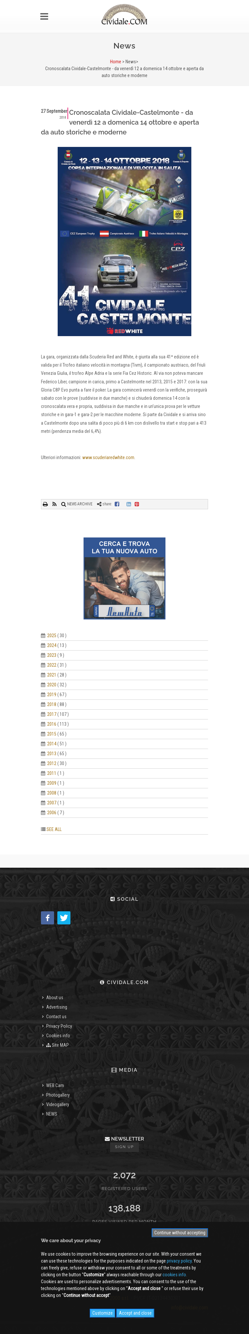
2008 (51, 793)
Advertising (56, 1007)
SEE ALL (54, 829)
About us (54, 997)
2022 (51, 665)
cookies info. (175, 1274)
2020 (51, 684)
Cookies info (58, 1035)
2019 (51, 694)
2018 (51, 704)
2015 (51, 734)
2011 (51, 773)
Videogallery (57, 1104)
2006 (51, 812)
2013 (51, 753)
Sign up (124, 1147)
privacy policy (179, 1260)
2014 (51, 743)
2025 (51, 635)
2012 (51, 763)
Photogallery (58, 1095)
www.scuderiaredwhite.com (108, 457)
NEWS (51, 1114)
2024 (51, 645)
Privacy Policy (59, 1026)
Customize (102, 1313)
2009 (51, 783)
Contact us (56, 1016)
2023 (51, 655)
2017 (51, 714)
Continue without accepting (179, 1232)
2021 (51, 674)
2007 (51, 802)
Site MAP (57, 1045)
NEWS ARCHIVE (76, 504)
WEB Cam (55, 1085)
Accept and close (135, 1313)
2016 (51, 724)
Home (115, 61)
